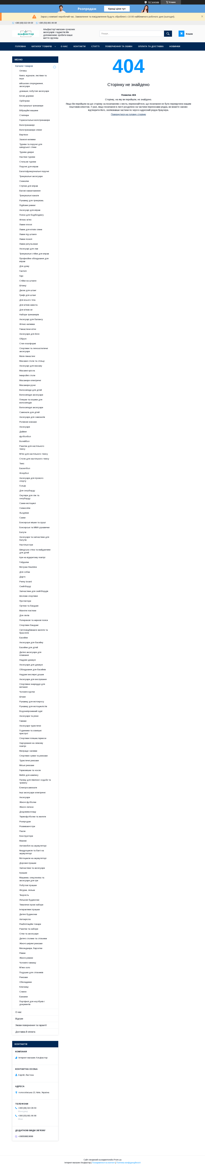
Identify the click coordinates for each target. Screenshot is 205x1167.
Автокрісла (25, 919)
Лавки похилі (25, 239)
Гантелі (23, 271)
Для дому (24, 266)
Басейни (23, 637)
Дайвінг (23, 431)
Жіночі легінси (26, 807)
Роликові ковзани (28, 422)
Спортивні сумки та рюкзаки (33, 756)
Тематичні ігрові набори (31, 904)
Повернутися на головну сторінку (128, 114)
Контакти (80, 46)
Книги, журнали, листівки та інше (33, 77)
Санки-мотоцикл (27, 503)
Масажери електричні (30, 380)
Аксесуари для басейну (31, 642)
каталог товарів (42, 46)
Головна (20, 46)
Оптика (23, 71)
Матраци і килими (28, 751)
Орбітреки (24, 101)
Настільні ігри (26, 545)
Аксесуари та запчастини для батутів (34, 538)
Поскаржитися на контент (103, 1163)
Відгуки (19, 1018)
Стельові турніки (27, 162)
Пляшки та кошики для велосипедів (30, 401)
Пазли (22, 831)
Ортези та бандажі (28, 606)
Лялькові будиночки (29, 900)
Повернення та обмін (118, 46)
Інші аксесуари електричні (32, 792)
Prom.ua (117, 1160)
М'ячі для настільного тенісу (33, 454)
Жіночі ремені (26, 958)
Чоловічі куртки (27, 692)
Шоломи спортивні (28, 596)
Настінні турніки (27, 157)
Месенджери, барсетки (30, 948)
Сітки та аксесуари (28, 933)
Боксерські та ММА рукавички (34, 527)
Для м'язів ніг (26, 310)
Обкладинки (25, 982)
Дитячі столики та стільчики (33, 938)
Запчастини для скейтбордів (33, 591)
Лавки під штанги (28, 234)
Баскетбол (24, 468)
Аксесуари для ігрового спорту (31, 479)
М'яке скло (24, 967)
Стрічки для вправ (28, 186)
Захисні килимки (27, 139)
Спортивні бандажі (28, 625)
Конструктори (26, 836)
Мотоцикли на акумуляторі (32, 858)
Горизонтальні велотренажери (34, 120)
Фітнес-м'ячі (25, 220)
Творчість (24, 895)
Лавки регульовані (28, 244)
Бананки (23, 996)
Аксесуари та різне (28, 716)
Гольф (22, 486)
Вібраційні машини (28, 110)
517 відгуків (153, 2)
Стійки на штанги (27, 281)
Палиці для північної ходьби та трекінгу (35, 781)
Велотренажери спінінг (30, 130)
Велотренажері (27, 125)
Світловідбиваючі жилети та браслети (33, 631)
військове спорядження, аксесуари (31, 84)
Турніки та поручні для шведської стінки (30, 145)
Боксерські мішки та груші (32, 522)
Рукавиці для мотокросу (31, 701)
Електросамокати (28, 787)
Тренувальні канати (29, 195)
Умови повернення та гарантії (31, 1025)
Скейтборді (25, 586)
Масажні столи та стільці (32, 361)
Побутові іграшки (28, 885)
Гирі (21, 276)
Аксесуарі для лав (28, 248)
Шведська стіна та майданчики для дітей (34, 551)
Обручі (22, 339)
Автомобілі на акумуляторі (32, 846)
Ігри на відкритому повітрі (32, 557)
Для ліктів (24, 615)
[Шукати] (168, 34)
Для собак (24, 572)
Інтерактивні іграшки (29, 909)
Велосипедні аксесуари (31, 395)
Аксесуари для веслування (33, 679)
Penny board (25, 581)
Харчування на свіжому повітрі (31, 744)
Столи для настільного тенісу (34, 459)
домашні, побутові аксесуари (34, 91)
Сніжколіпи (24, 508)
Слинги (22, 991)
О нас (64, 46)
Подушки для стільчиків (31, 972)
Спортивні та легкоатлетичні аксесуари (33, 349)
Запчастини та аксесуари (32, 868)
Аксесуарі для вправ (29, 210)
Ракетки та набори (28, 929)
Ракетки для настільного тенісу (31, 447)
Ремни (22, 953)
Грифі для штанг (27, 295)
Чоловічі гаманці (27, 962)
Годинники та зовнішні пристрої (30, 732)
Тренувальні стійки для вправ (34, 253)
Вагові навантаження (30, 191)
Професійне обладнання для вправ (34, 260)
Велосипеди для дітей (30, 390)
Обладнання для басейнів (32, 669)
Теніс (21, 463)
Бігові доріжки (26, 96)
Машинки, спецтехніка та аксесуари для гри (31, 879)
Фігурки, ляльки (27, 890)
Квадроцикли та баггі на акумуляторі (31, 852)
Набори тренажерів (29, 314)
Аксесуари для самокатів (32, 417)
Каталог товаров (24, 66)
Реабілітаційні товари (30, 924)
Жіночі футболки (27, 802)
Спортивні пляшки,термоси (32, 738)
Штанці (22, 285)
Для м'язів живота (28, 305)
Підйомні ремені (27, 205)
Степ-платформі (27, 343)
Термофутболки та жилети (32, 816)
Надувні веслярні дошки (31, 674)
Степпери (24, 115)
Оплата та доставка (151, 46)
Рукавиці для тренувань (31, 200)
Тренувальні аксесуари (31, 176)
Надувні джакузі (27, 660)
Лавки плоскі (25, 224)
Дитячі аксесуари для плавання (30, 653)
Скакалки (24, 181)
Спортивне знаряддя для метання (32, 685)
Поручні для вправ (28, 166)
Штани (22, 697)
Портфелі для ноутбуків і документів (32, 1003)
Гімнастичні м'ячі (27, 329)
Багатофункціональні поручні (34, 171)
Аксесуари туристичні (30, 726)
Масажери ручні (27, 385)
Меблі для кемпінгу (28, 775)
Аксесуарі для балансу (31, 319)
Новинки (174, 46)
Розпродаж (25, 821)
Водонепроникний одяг (31, 711)
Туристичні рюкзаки (29, 760)
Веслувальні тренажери (31, 105)
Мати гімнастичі (27, 356)
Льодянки (24, 513)
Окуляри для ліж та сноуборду (29, 496)
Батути (22, 532)
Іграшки (23, 873)
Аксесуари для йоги (29, 334)
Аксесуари (24, 427)
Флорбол (24, 473)
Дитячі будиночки (28, 914)
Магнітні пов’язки (27, 610)
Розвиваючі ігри (27, 826)
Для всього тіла (27, 300)
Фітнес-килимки (27, 324)
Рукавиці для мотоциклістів (33, 706)
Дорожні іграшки (27, 863)
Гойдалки (24, 562)
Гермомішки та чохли (30, 770)
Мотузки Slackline (28, 567)
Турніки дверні (26, 152)
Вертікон (23, 134)
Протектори (25, 601)
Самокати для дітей (29, 412)
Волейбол (24, 441)
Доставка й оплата (25, 1032)
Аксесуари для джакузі (31, 665)
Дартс (22, 577)
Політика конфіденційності (128, 1163)
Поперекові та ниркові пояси (33, 620)
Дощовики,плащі (27, 812)
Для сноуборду (27, 490)
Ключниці (24, 987)
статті (95, 46)
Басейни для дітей (28, 647)
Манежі (23, 841)
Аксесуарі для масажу (30, 366)
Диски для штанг (27, 290)
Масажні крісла (27, 370)
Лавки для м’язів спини (30, 229)
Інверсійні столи (27, 375)
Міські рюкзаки (26, 765)
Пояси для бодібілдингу (31, 215)
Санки (22, 517)
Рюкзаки (23, 977)
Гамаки (22, 721)
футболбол (25, 436)
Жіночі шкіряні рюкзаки (30, 943)
